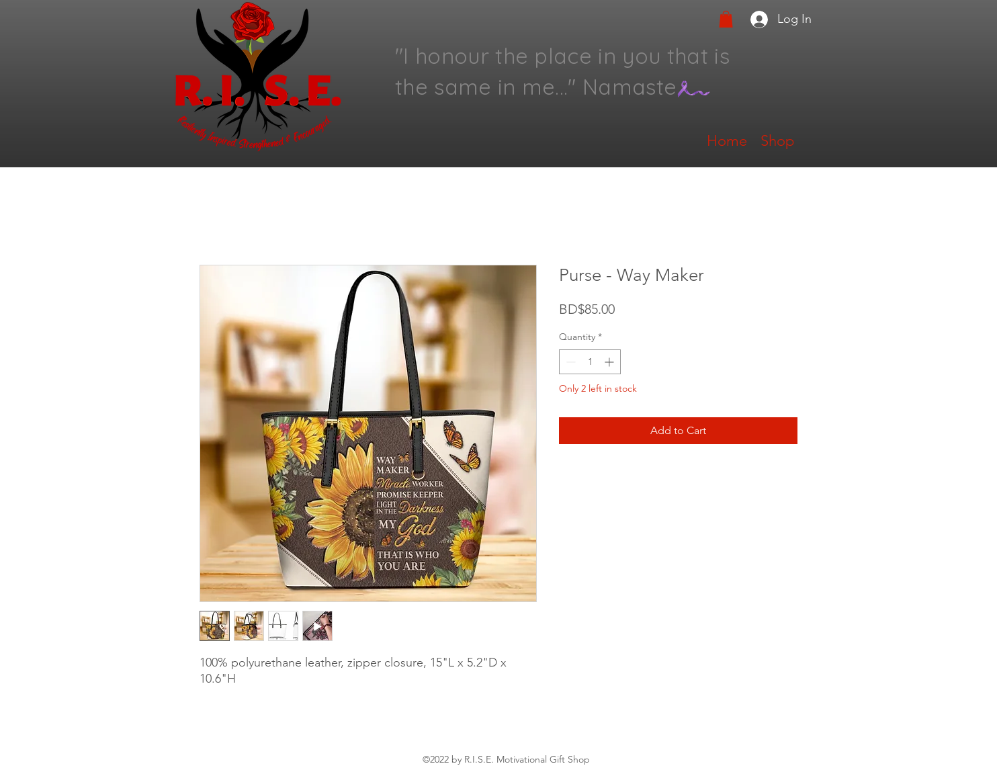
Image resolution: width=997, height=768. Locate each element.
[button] (726, 19)
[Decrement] (569, 362)
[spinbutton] (590, 362)
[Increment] (610, 362)
